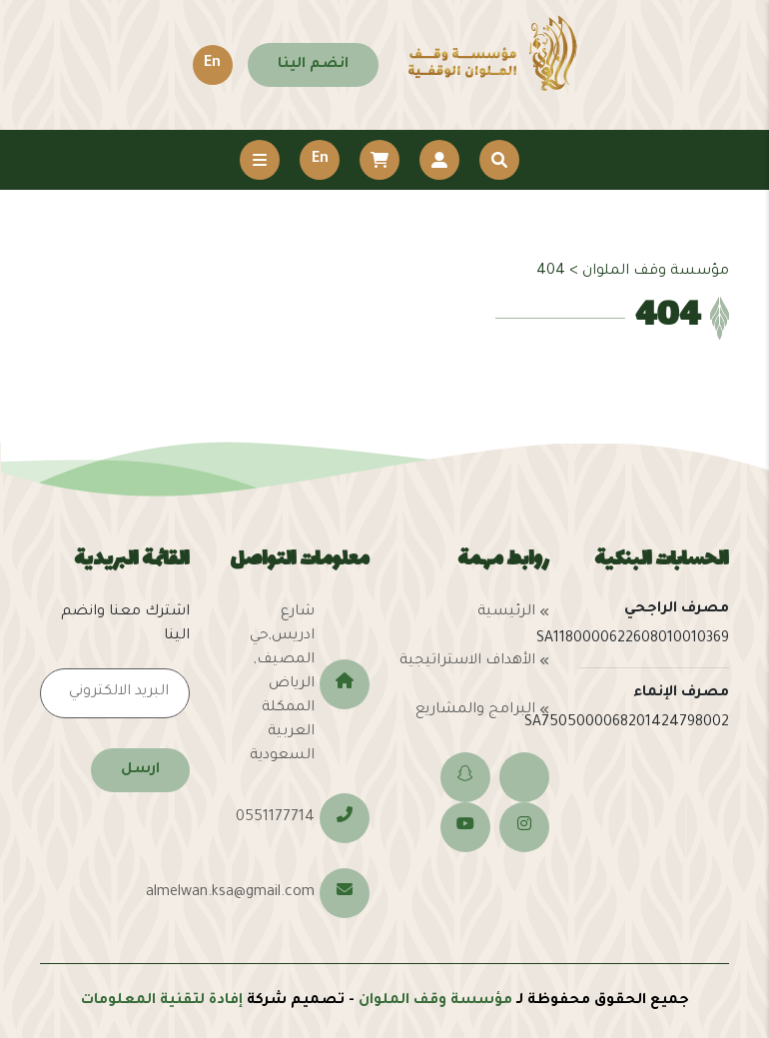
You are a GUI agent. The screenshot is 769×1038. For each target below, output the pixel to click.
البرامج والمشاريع (475, 710)
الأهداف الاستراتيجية (467, 661)
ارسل (140, 770)
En (212, 64)
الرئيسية (506, 612)
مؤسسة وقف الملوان (435, 1001)
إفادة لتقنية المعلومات (162, 1001)
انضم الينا (313, 65)
